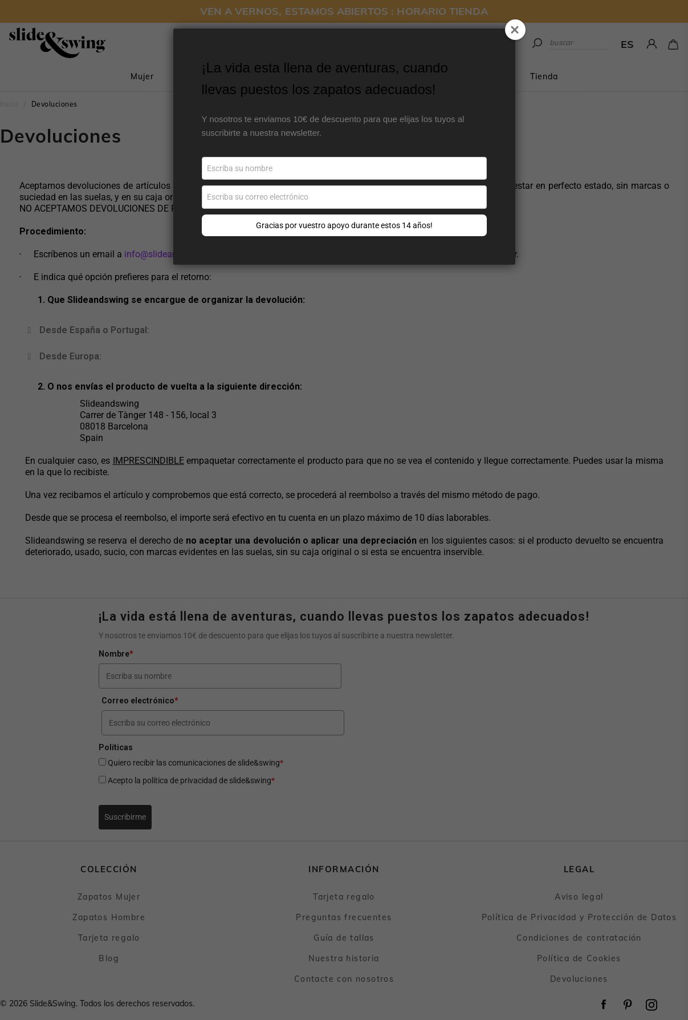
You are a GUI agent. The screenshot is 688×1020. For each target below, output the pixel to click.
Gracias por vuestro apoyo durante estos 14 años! (344, 225)
